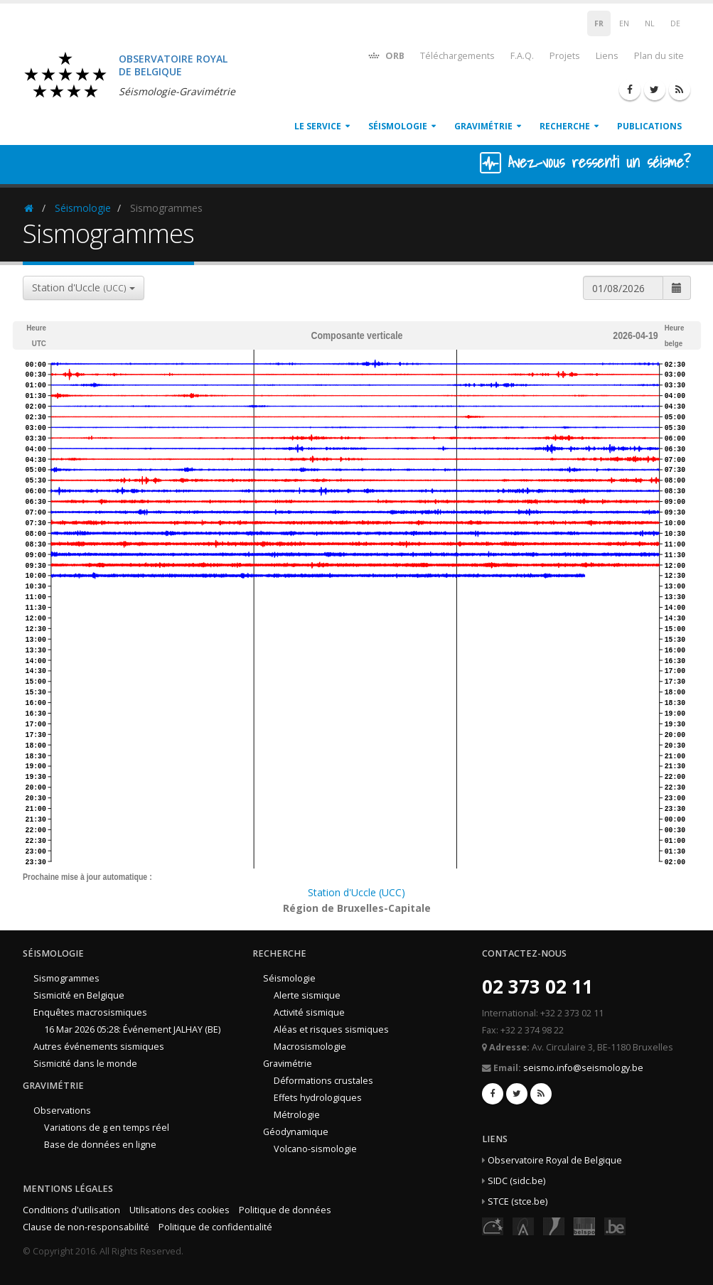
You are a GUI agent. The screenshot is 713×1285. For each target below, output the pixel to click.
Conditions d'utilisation (71, 1210)
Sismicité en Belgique (78, 995)
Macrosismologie (310, 1047)
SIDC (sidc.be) (516, 1181)
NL (650, 23)
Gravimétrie (483, 126)
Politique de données (285, 1210)
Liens (607, 56)
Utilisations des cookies (179, 1210)
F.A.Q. (522, 56)
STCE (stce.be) (517, 1201)
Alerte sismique (307, 995)
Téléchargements (457, 56)
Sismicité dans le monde (85, 1064)
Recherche (565, 126)
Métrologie (297, 1115)
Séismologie (397, 126)
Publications (649, 126)
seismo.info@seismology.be (583, 1068)
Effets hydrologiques (318, 1098)
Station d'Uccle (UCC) (356, 892)
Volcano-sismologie (315, 1149)
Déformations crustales (323, 1081)
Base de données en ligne (100, 1145)
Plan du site (659, 56)
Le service (317, 126)
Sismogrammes (66, 978)
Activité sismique (309, 1012)
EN (624, 23)
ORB (385, 55)
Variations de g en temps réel (106, 1128)
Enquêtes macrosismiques (90, 1012)
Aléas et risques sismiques (331, 1029)
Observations (62, 1110)
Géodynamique (295, 1132)
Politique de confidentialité (215, 1227)
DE (675, 23)
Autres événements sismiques (98, 1047)
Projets (565, 56)
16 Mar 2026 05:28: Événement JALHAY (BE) (132, 1029)
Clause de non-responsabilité (86, 1227)
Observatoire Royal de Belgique (555, 1160)
